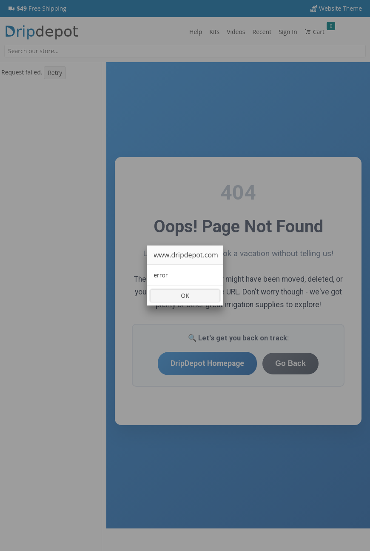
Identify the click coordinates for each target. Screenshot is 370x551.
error (161, 275)
